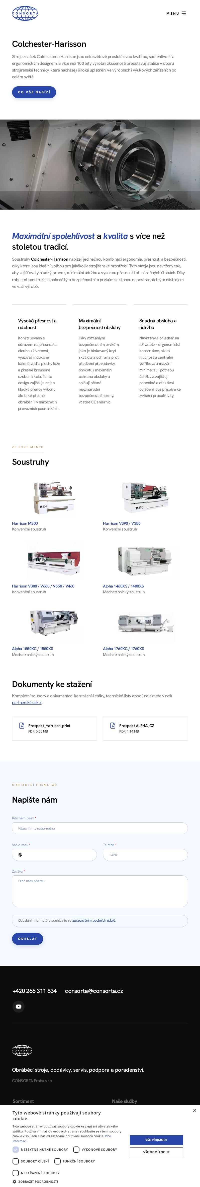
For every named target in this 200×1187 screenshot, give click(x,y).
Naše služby (124, 1101)
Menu (176, 13)
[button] (69, 1181)
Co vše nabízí (34, 92)
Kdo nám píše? (24, 818)
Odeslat (28, 939)
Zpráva (18, 871)
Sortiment (23, 1101)
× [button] (194, 1110)
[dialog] (100, 1146)
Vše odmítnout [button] (156, 1152)
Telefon (110, 845)
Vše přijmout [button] (156, 1140)
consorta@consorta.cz (94, 991)
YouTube (19, 1007)
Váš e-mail (21, 845)
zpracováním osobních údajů (93, 920)
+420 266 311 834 (34, 991)
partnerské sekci (27, 702)
